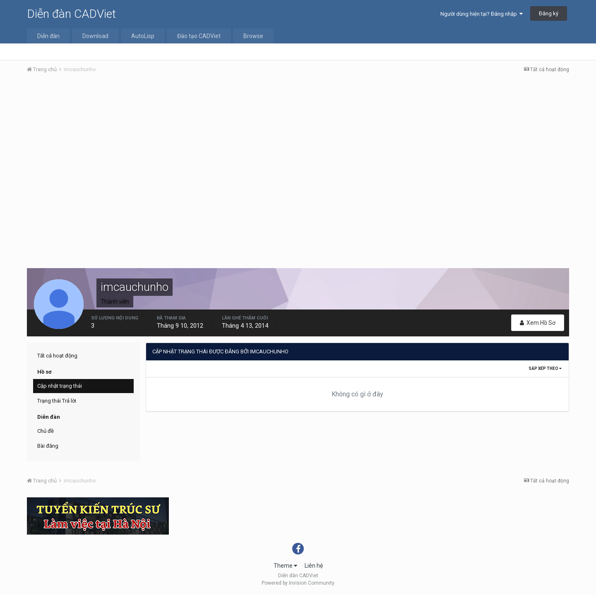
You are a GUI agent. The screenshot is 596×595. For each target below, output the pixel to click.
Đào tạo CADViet (199, 36)
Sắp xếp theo (545, 368)
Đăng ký (548, 13)
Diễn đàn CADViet (71, 14)
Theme (285, 565)
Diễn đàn (48, 36)
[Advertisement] (298, 142)
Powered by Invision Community (298, 583)
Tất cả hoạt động (57, 356)
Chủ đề (45, 431)
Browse (253, 36)
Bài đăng (47, 446)
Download (95, 36)
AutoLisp (142, 36)
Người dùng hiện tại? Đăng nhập (481, 14)
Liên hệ (314, 565)
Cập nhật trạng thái (59, 386)
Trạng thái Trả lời (56, 401)
